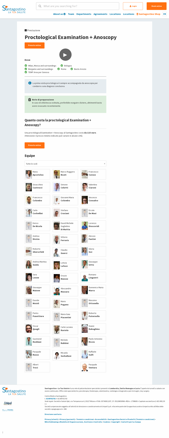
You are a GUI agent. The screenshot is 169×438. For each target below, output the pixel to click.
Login (133, 6)
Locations (115, 13)
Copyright (115, 422)
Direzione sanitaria (53, 414)
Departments (83, 13)
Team (71, 13)
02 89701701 (51, 398)
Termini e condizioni (85, 419)
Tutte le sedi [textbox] (31, 163)
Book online (157, 6)
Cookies (106, 422)
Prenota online (34, 45)
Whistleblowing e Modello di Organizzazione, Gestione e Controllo (73, 422)
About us (59, 13)
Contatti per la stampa (131, 422)
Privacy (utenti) (51, 419)
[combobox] (65, 164)
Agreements (100, 13)
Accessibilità (100, 419)
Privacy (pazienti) (67, 419)
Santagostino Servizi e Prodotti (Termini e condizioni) (131, 419)
